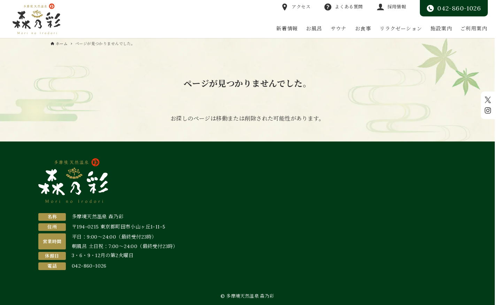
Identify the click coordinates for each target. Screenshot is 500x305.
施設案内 (441, 28)
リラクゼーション (400, 28)
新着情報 (287, 28)
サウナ (339, 28)
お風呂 (314, 28)
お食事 (363, 28)
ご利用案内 (473, 28)
